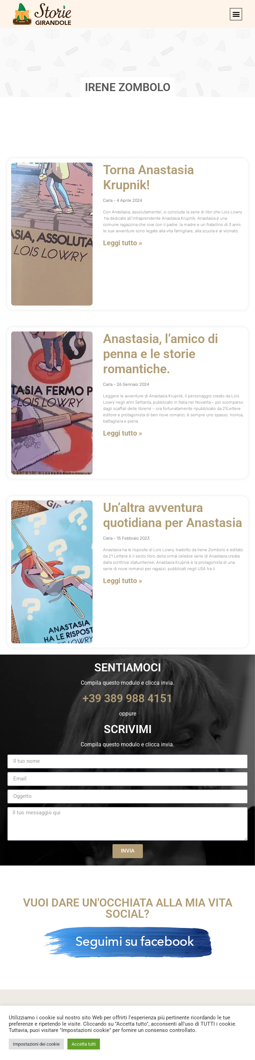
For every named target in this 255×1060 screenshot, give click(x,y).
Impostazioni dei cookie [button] (36, 1044)
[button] (236, 14)
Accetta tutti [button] (84, 1044)
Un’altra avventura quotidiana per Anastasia (172, 515)
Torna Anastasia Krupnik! (148, 177)
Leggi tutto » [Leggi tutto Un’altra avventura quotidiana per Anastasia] (122, 580)
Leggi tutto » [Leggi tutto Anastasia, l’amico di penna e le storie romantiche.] (122, 433)
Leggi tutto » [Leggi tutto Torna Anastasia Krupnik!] (122, 243)
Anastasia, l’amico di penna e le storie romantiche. (160, 353)
